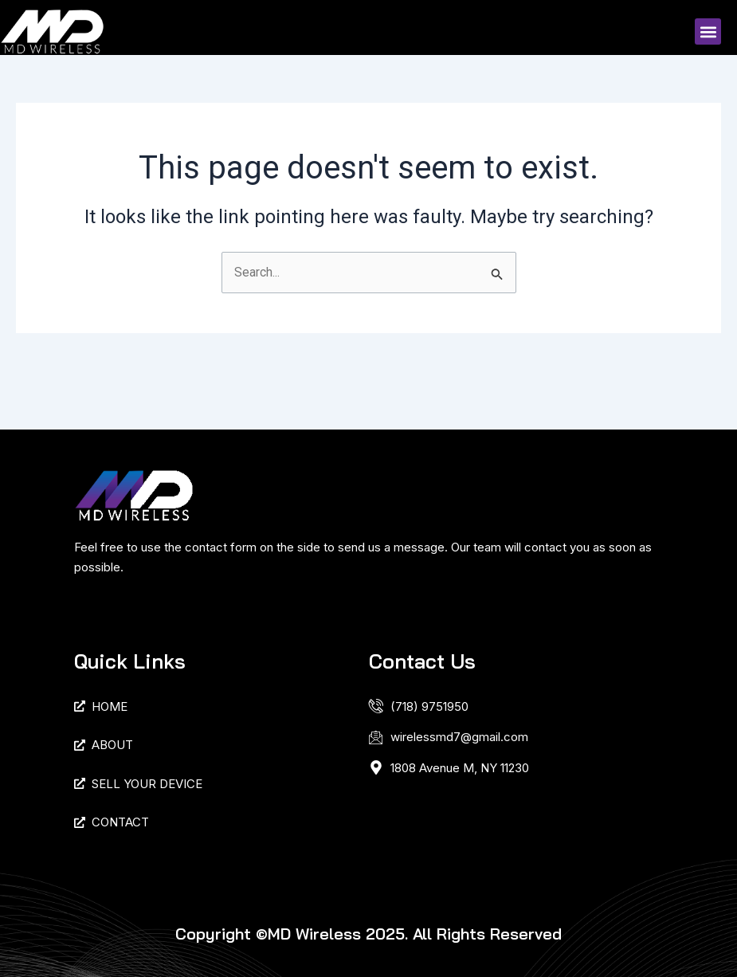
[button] (708, 31)
